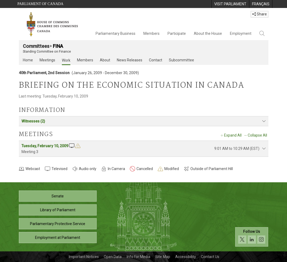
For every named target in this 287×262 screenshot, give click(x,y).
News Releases (129, 60)
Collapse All (257, 135)
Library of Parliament (57, 210)
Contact (155, 60)
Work (66, 60)
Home (28, 60)
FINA (58, 46)
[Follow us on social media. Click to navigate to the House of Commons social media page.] (251, 237)
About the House (208, 33)
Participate (177, 33)
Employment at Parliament (57, 237)
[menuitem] (230, 4)
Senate (58, 196)
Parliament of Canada (40, 4)
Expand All (233, 135)
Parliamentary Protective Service (57, 224)
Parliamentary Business (115, 33)
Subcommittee (181, 60)
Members (151, 33)
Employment (240, 33)
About (105, 60)
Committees (36, 46)
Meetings (47, 60)
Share (259, 14)
